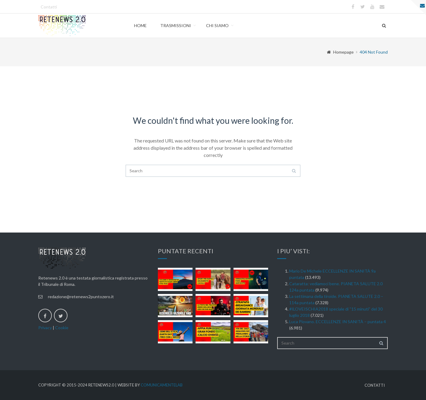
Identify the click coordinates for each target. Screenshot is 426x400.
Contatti (49, 7)
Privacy (45, 327)
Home (140, 25)
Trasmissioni (175, 25)
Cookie (61, 327)
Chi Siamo (217, 25)
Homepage (340, 52)
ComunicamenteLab (162, 385)
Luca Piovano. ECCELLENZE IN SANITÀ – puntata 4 (337, 321)
